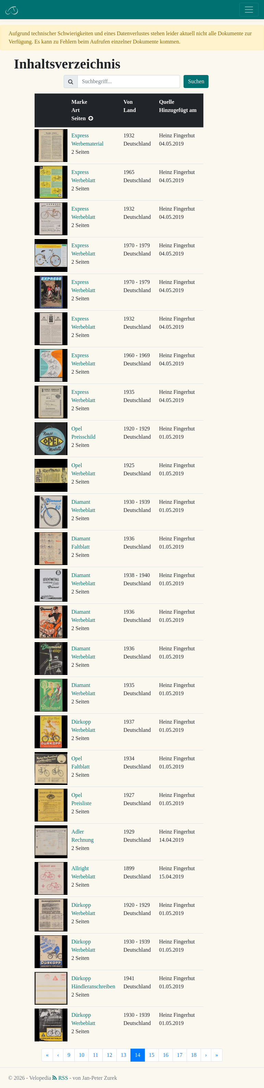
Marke (81, 102)
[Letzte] (217, 1055)
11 (95, 1055)
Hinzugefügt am (179, 110)
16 (165, 1055)
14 (137, 1055)
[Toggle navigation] (249, 9)
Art (77, 110)
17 (180, 1055)
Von (129, 102)
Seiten (82, 118)
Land (130, 110)
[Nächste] (206, 1055)
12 (109, 1055)
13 (123, 1055)
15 (151, 1055)
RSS (60, 1078)
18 (194, 1055)
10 (81, 1055)
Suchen (196, 81)
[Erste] (47, 1055)
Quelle (168, 102)
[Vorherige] (58, 1055)
